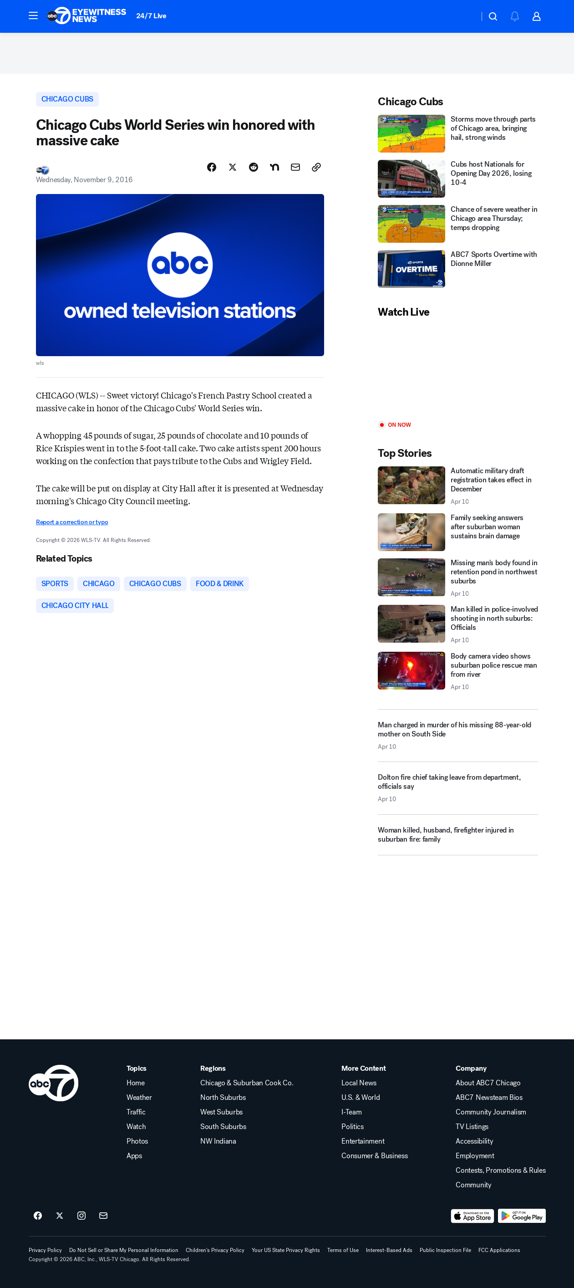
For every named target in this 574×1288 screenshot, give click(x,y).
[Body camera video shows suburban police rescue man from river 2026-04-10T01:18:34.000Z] (458, 671)
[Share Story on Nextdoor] (274, 167)
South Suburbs (223, 1126)
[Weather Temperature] (465, 16)
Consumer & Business (374, 1156)
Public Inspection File (445, 1250)
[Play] (458, 370)
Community (473, 1185)
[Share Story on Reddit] (253, 167)
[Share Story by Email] (295, 167)
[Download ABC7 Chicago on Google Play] (522, 1216)
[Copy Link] (316, 167)
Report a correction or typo (72, 522)
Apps (134, 1156)
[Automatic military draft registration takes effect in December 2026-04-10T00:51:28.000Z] (458, 486)
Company (471, 1068)
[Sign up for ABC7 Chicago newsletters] (103, 1216)
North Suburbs (223, 1097)
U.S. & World (360, 1097)
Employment (475, 1156)
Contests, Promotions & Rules (500, 1170)
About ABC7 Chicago (488, 1083)
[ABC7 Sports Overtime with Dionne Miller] (458, 269)
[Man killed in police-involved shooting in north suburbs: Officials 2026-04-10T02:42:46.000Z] (458, 624)
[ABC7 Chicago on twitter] (60, 1216)
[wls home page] (53, 1083)
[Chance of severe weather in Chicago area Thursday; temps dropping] (458, 224)
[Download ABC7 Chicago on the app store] (472, 1216)
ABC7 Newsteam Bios (489, 1097)
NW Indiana (218, 1141)
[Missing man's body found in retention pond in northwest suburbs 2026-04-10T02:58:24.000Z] (458, 578)
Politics (352, 1126)
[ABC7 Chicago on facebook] (38, 1216)
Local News (358, 1083)
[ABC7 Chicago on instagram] (81, 1216)
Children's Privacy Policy (215, 1250)
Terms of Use (343, 1250)
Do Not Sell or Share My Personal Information (123, 1250)
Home (136, 1083)
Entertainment (362, 1141)
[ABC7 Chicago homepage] (86, 16)
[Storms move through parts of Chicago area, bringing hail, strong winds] (458, 134)
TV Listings (472, 1126)
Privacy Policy (45, 1250)
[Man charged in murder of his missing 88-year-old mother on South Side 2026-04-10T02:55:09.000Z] (458, 736)
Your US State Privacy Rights (286, 1250)
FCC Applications (499, 1250)
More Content (363, 1068)
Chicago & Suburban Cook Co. (246, 1083)
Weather (139, 1097)
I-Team (351, 1112)
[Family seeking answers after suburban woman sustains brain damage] (458, 532)
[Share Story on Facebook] (211, 167)
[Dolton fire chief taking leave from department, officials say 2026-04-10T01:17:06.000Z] (458, 791)
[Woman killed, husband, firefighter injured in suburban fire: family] (458, 838)
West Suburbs (221, 1112)
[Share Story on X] (232, 167)
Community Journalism (491, 1112)
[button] (33, 15)
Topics (137, 1068)
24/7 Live (151, 15)
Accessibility (474, 1141)
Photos (137, 1141)
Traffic (136, 1112)
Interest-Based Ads (389, 1250)
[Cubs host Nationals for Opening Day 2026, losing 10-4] (458, 179)
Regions (213, 1068)
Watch (136, 1126)
